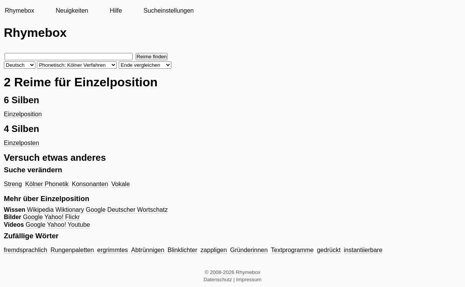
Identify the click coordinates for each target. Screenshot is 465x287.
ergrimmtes (112, 250)
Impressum (249, 279)
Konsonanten (90, 184)
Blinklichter (182, 250)
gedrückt (328, 250)
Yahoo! (54, 217)
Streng (13, 184)
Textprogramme (292, 250)
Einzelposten (21, 143)
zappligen (214, 250)
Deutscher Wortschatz (137, 209)
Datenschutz (218, 279)
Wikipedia (40, 209)
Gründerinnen (249, 250)
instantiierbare (363, 250)
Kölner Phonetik (47, 184)
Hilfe (116, 10)
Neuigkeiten (72, 10)
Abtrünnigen (147, 250)
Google (96, 209)
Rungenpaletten (72, 250)
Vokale (120, 184)
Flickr (72, 217)
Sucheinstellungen (168, 10)
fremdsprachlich (25, 250)
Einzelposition (23, 114)
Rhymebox (19, 10)
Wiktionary (69, 209)
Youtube (79, 224)
